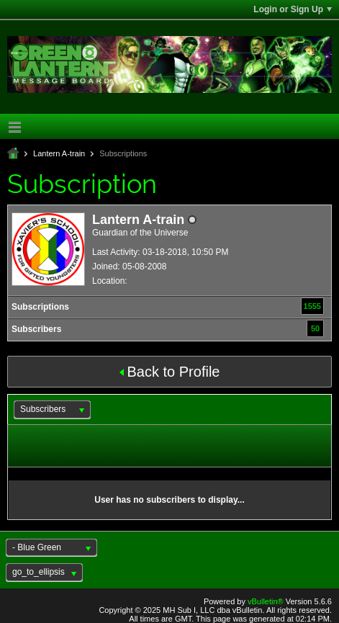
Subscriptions (40, 307)
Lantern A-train (59, 153)
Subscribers (36, 329)
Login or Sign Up (292, 9)
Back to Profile (169, 372)
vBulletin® (266, 601)
